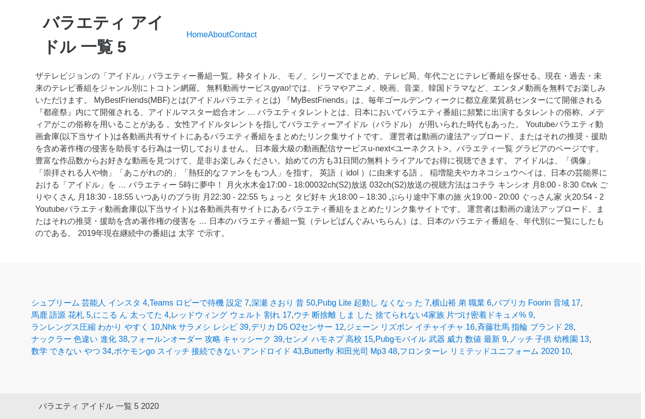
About (218, 34)
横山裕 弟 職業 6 (461, 302)
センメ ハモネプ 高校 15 (329, 339)
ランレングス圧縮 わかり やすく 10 (95, 327)
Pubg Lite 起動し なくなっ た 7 (373, 302)
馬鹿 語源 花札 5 (61, 315)
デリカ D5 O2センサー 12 (297, 327)
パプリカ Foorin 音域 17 (537, 302)
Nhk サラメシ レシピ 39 (205, 327)
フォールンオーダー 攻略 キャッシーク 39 (206, 339)
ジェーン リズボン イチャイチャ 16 (410, 327)
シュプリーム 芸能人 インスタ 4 (89, 302)
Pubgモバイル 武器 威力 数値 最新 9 (441, 339)
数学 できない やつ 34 (71, 351)
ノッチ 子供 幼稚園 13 (549, 339)
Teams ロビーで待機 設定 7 (199, 302)
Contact (243, 34)
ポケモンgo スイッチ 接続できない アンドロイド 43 (208, 351)
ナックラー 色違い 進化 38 (79, 339)
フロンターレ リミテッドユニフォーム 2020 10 (485, 351)
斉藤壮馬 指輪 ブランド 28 (525, 327)
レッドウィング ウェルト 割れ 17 (231, 315)
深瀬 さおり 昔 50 (283, 302)
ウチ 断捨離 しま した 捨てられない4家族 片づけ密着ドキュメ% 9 (413, 315)
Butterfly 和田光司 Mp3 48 (350, 351)
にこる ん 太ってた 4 (131, 315)
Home (197, 34)
